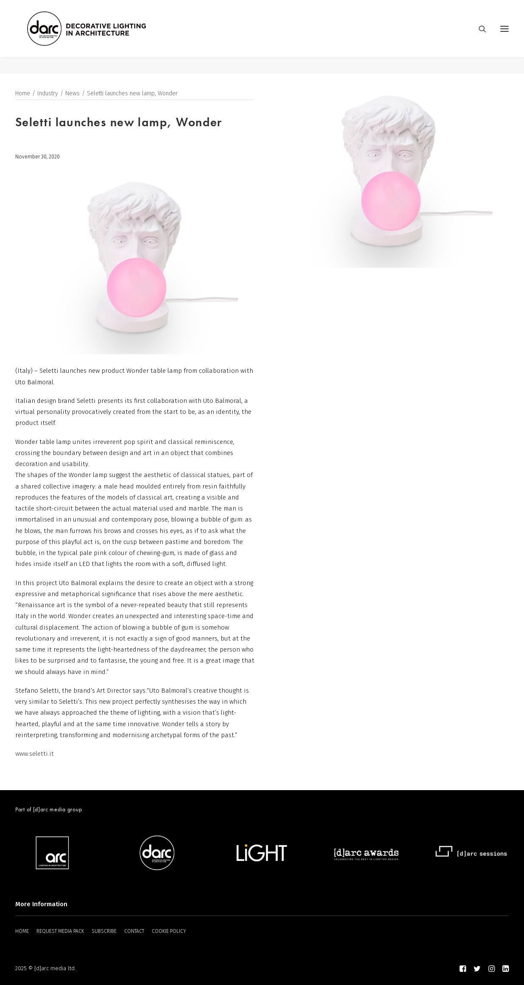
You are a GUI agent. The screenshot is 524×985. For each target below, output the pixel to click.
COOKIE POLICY (169, 931)
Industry (47, 93)
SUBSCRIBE (104, 931)
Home (22, 93)
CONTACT (134, 931)
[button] (504, 37)
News (72, 93)
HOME (22, 931)
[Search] (478, 37)
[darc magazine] (103, 36)
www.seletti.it (34, 753)
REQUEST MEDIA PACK (60, 931)
